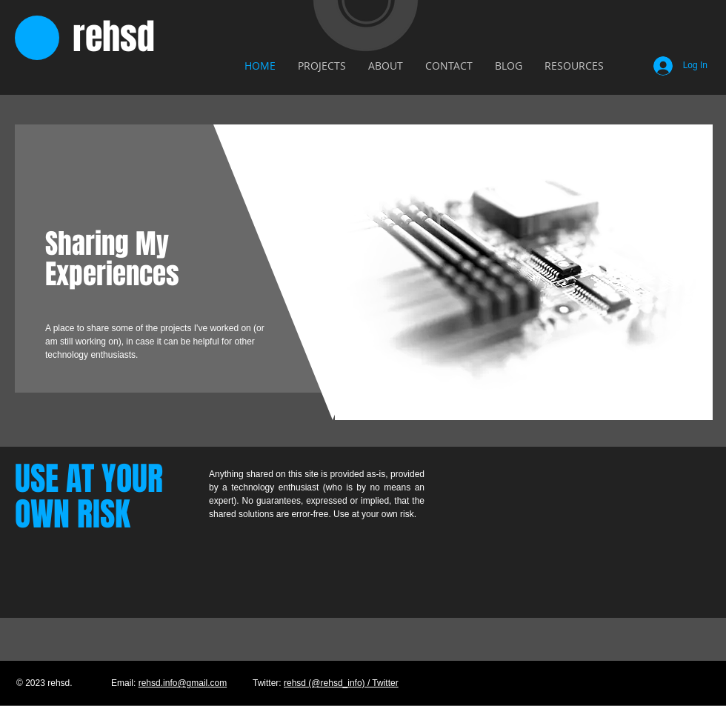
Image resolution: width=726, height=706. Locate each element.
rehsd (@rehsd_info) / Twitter (341, 683)
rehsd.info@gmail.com (183, 683)
